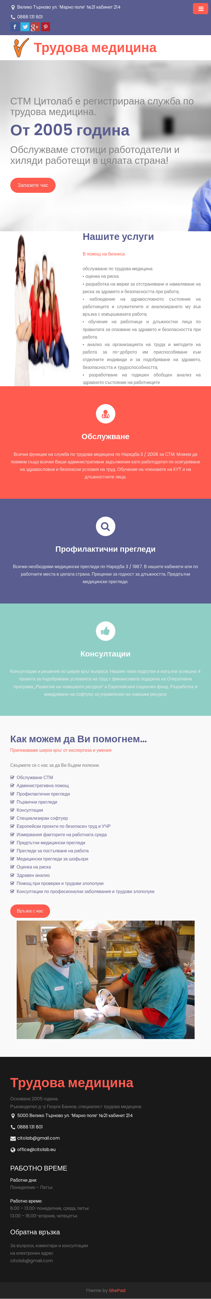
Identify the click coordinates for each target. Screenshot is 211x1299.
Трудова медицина (96, 47)
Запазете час (33, 185)
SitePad (117, 1290)
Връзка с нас (30, 911)
